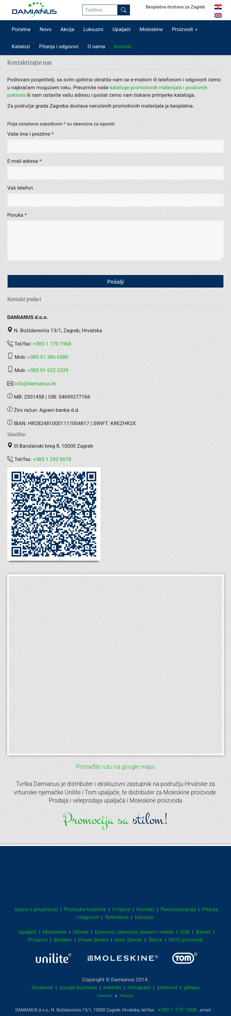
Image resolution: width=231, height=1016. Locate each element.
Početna (21, 29)
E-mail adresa (24, 161)
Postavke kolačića (85, 909)
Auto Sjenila (128, 940)
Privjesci (38, 940)
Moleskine (151, 29)
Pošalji (115, 282)
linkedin (112, 987)
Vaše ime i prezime (30, 134)
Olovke (80, 932)
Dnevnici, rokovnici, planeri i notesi (134, 932)
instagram (139, 987)
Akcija (67, 29)
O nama (96, 46)
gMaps (192, 987)
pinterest (167, 987)
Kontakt (123, 46)
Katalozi (21, 46)
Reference (117, 917)
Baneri (203, 932)
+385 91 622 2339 (48, 370)
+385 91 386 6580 (48, 357)
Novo (45, 29)
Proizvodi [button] (184, 29)
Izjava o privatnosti (36, 909)
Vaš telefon (20, 188)
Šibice (155, 940)
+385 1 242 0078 (52, 459)
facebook (42, 987)
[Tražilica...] (100, 10)
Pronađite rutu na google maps (115, 766)
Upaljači (121, 29)
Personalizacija (178, 909)
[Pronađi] (123, 10)
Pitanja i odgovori (59, 46)
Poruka (17, 215)
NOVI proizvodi (185, 940)
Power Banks (93, 940)
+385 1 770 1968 (52, 344)
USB (185, 932)
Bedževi (63, 940)
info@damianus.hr (35, 383)
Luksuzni (93, 29)
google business (78, 987)
